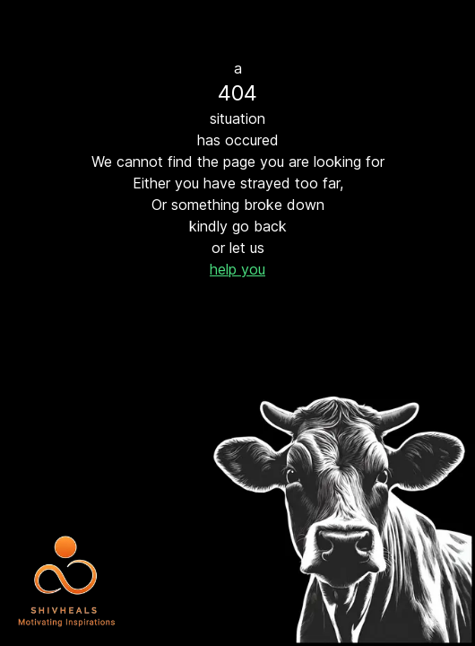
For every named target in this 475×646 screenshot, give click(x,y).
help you (237, 269)
